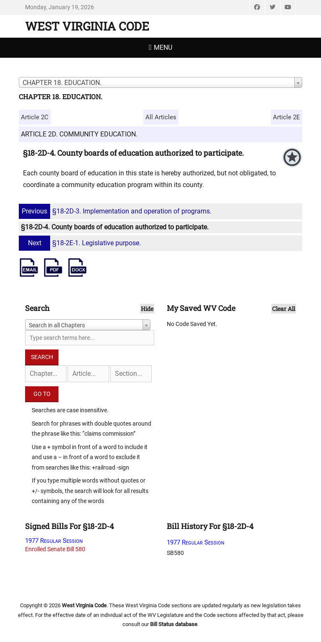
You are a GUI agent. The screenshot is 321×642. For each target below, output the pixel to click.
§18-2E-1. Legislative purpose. (81, 243)
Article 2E (286, 117)
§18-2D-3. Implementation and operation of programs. (116, 211)
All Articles (160, 117)
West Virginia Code (87, 26)
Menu (163, 47)
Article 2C (34, 117)
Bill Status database (173, 624)
